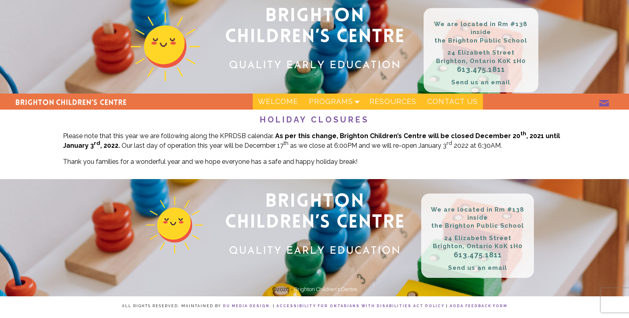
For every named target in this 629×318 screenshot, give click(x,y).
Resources (392, 101)
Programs (336, 102)
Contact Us (452, 101)
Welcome (278, 101)
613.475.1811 (481, 69)
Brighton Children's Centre (325, 289)
